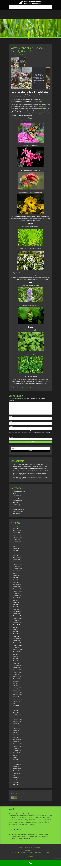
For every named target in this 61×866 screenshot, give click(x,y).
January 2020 (16, 692)
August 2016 (16, 775)
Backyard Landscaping (19, 493)
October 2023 (16, 596)
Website (11, 428)
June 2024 (16, 578)
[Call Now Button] (30, 863)
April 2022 (15, 636)
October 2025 (16, 542)
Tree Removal (16, 516)
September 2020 (17, 679)
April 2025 (15, 555)
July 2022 (15, 629)
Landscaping (36, 387)
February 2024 (17, 587)
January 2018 (16, 744)
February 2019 (17, 717)
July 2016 (15, 777)
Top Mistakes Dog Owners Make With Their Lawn (26, 469)
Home (20, 849)
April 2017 (15, 762)
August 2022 (16, 627)
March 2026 (16, 530)
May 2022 (15, 634)
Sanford (22, 855)
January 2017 (16, 768)
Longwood (38, 855)
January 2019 (16, 719)
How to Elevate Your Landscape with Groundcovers (26, 466)
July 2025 (15, 548)
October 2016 (16, 773)
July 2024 (15, 575)
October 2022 (16, 622)
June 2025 (16, 551)
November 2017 (17, 748)
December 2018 (17, 721)
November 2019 (17, 697)
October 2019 (16, 699)
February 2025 (17, 560)
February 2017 (17, 766)
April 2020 (15, 688)
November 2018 (17, 724)
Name (11, 418)
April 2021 (15, 663)
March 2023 (16, 611)
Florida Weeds (17, 498)
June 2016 (16, 780)
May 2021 (15, 661)
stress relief (45, 95)
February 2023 (17, 613)
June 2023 (16, 604)
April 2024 (15, 582)
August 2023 (16, 600)
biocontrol (22, 279)
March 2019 (16, 715)
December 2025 (17, 537)
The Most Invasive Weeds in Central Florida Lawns (26, 473)
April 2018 (15, 737)
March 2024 (16, 584)
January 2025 (16, 562)
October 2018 (16, 726)
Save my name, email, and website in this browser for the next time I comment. (29, 435)
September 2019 (17, 701)
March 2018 (16, 739)
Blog (48, 855)
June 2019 (16, 708)
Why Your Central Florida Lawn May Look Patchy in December (29, 475)
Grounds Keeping (27, 387)
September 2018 (17, 728)
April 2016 (15, 784)
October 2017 (16, 751)
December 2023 (17, 591)
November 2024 (17, 566)
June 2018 (16, 733)
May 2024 (15, 580)
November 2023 (17, 593)
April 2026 (15, 528)
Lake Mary (14, 855)
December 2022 (17, 618)
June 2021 (16, 658)
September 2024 (17, 571)
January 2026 (16, 535)
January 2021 (16, 670)
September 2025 (17, 544)
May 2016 (15, 782)
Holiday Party (16, 505)
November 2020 (17, 674)
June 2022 (16, 631)
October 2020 (16, 676)
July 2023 (15, 602)
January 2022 (16, 643)
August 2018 (16, 730)
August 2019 (16, 703)
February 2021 (17, 667)
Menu (11, 7)
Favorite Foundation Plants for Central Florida (25, 471)
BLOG (14, 496)
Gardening (20, 387)
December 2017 (17, 746)
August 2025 (16, 546)
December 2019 (17, 694)
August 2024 (16, 573)
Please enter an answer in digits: (17, 437)
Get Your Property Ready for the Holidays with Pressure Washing (30, 479)
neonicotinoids (18, 275)
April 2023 (15, 609)
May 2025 (15, 553)
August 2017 (16, 755)
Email (11, 423)
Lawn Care (43, 387)
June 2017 (16, 760)
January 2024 (16, 589)
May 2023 (15, 607)
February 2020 (17, 690)
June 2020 (16, 683)
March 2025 (16, 557)
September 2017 (17, 753)
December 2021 (17, 645)
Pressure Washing (18, 514)
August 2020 (16, 681)
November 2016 (17, 771)
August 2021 (16, 654)
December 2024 (17, 564)
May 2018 (15, 735)
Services (27, 851)
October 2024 (16, 569)
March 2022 (16, 638)
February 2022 (17, 640)
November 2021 (17, 647)
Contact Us (30, 858)
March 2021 (16, 665)
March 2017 (16, 764)
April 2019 (15, 712)
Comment (11, 400)
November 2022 (17, 620)
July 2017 (15, 757)
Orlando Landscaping (18, 511)
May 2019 (15, 710)
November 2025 (17, 539)
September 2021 (17, 652)
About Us (27, 849)
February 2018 (17, 742)
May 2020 (15, 685)
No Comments (24, 55)
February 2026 (17, 533)
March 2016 (16, 786)
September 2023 (17, 598)
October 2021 (16, 649)
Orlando (30, 855)
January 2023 (16, 616)
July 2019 (15, 706)
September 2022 (17, 625)
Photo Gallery (37, 849)
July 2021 (15, 656)
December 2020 (17, 672)
